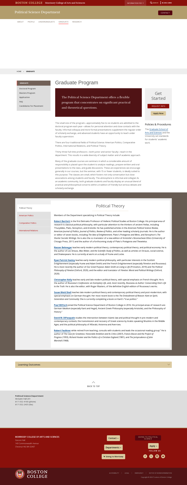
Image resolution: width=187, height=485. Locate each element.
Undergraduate (46, 22)
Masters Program (27, 93)
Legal (127, 473)
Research (77, 22)
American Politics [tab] (26, 215)
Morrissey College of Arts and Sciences (65, 2)
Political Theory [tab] (25, 208)
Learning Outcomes (29, 364)
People (31, 22)
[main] (93, 232)
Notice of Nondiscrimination (160, 473)
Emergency (139, 473)
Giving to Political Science (148, 438)
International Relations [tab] (28, 230)
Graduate (63, 22)
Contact (165, 13)
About (20, 22)
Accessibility (114, 473)
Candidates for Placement (31, 106)
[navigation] (93, 22)
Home (19, 71)
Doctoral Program (27, 88)
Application (24, 97)
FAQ (21, 101)
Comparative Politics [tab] (27, 223)
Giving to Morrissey (113, 456)
